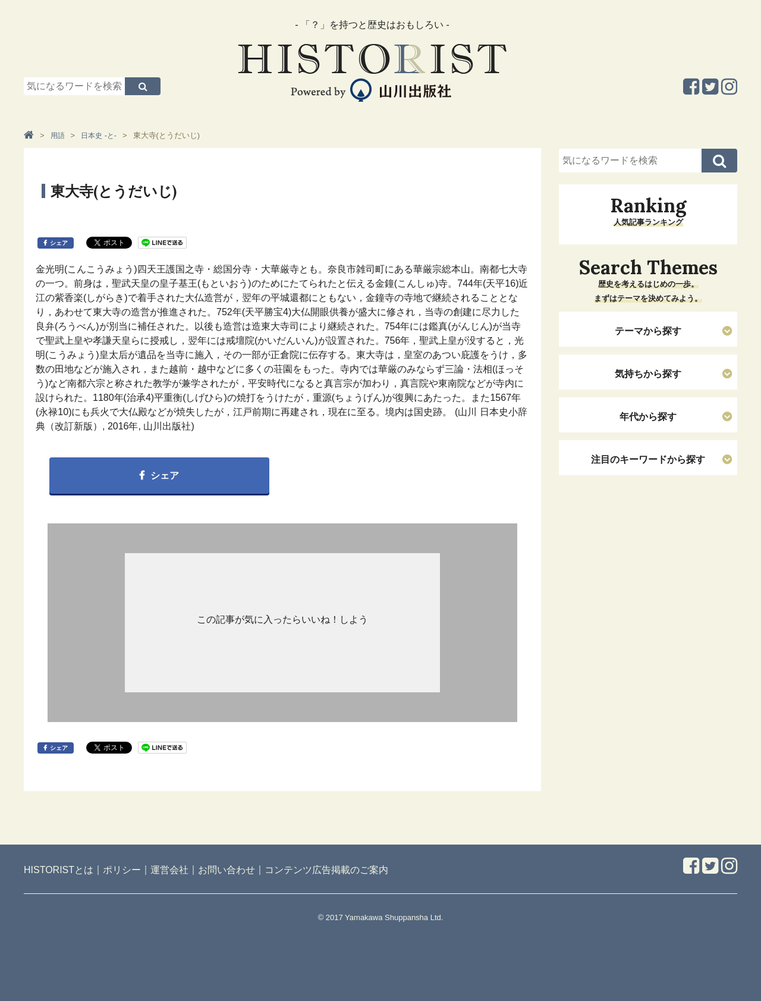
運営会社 (169, 870)
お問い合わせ (226, 870)
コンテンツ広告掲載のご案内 (326, 870)
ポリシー (122, 870)
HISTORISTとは (58, 870)
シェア (59, 243)
